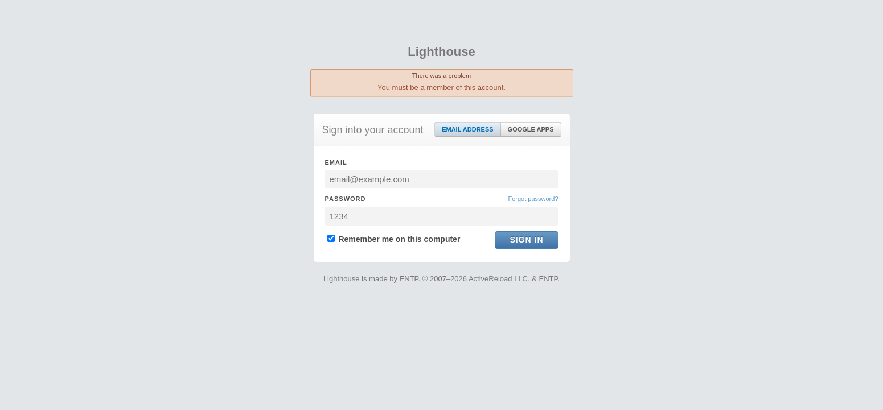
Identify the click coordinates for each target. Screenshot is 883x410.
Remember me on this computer (394, 239)
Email (336, 162)
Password (345, 198)
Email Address (467, 129)
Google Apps (531, 129)
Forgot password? (533, 198)
